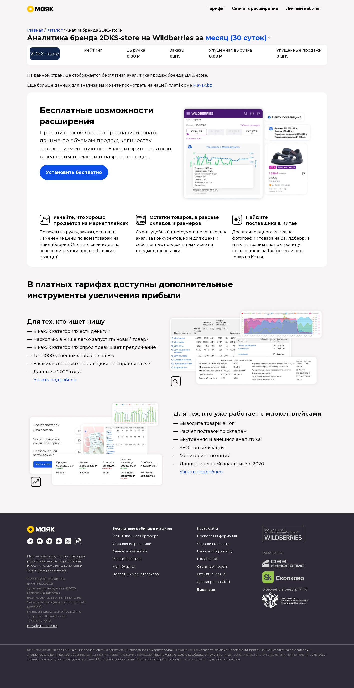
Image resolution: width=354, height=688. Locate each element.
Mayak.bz (202, 85)
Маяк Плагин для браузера (135, 536)
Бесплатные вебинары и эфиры (142, 528)
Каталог (55, 30)
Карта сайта (207, 528)
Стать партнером (212, 566)
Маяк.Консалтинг (127, 559)
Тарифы (215, 8)
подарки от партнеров (223, 659)
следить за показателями (292, 650)
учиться (227, 654)
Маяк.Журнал (123, 566)
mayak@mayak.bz (42, 626)
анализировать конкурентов (48, 654)
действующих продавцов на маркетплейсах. (141, 650)
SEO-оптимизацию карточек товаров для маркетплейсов (136, 659)
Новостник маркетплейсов (135, 574)
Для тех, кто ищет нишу (66, 321)
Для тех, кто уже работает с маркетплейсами (247, 413)
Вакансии (206, 589)
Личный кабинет (304, 8)
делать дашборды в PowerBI (199, 654)
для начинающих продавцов (79, 650)
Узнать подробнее (54, 380)
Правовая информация (217, 536)
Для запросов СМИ (213, 582)
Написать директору (214, 551)
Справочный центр (213, 544)
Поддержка (207, 559)
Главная (35, 30)
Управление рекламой (131, 544)
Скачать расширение (255, 8)
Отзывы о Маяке (211, 574)
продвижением (260, 650)
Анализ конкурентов (129, 551)
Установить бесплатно (74, 172)
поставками (239, 650)
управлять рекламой (214, 650)
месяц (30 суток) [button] (236, 38)
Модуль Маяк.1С (164, 654)
